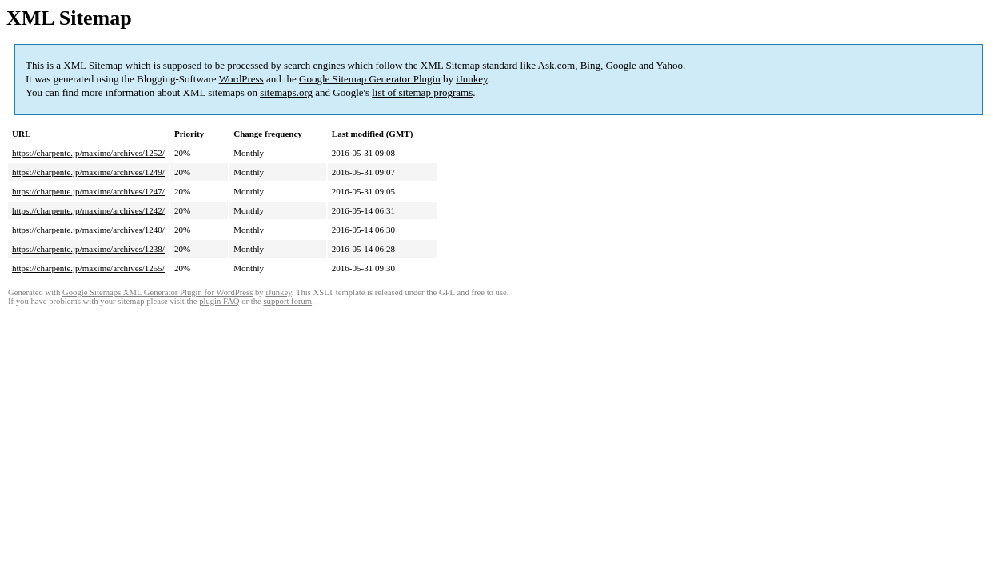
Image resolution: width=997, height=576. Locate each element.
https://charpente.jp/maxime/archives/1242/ (88, 210)
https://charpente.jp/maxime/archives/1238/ (88, 249)
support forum (287, 301)
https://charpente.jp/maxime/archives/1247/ (88, 191)
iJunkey (472, 79)
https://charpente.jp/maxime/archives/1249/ (88, 172)
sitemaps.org (286, 92)
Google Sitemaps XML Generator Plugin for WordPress (157, 292)
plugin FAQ (219, 301)
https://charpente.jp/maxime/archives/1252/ (88, 153)
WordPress (241, 79)
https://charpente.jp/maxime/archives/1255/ (88, 268)
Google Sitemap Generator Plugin (370, 79)
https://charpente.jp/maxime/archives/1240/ (88, 229)
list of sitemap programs (422, 92)
